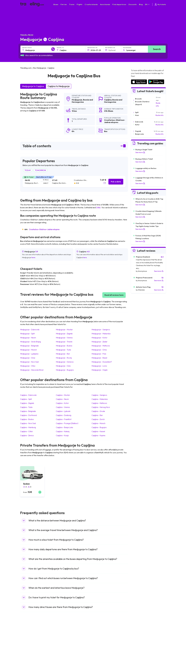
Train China (98, 637)
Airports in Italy (136, 644)
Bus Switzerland (64, 652)
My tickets (160, 4)
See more (140, 152)
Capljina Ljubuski (63, 411)
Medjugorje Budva (64, 345)
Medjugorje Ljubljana (29, 354)
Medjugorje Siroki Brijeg (30, 341)
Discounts (133, 4)
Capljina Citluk (26, 431)
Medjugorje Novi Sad (29, 362)
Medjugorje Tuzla (63, 350)
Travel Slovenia (27, 652)
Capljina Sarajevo (99, 395)
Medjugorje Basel (99, 358)
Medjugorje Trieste (64, 341)
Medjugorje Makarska (101, 333)
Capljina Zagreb (27, 403)
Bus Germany (63, 637)
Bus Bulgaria (62, 634)
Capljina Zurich (98, 419)
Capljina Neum (62, 399)
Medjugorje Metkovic (101, 345)
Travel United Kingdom (29, 632)
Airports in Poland (137, 652)
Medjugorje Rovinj (64, 358)
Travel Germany (27, 642)
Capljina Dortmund (28, 415)
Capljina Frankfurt (63, 419)
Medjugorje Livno (99, 366)
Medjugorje (77, 100)
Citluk (98, 207)
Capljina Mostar (63, 395)
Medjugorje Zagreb (64, 333)
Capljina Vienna (63, 407)
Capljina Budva (27, 419)
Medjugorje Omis (99, 350)
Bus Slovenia (62, 639)
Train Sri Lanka (99, 634)
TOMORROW (40, 170)
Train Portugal (99, 632)
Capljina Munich (98, 423)
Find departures (119, 4)
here (33, 257)
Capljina (108, 100)
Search (157, 49)
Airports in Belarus (138, 639)
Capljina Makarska (100, 399)
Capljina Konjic (62, 435)
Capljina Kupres (98, 435)
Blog (141, 4)
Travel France (26, 647)
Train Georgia (99, 639)
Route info (158, 104)
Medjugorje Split (27, 333)
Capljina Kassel (98, 431)
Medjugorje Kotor (99, 337)
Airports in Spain (137, 632)
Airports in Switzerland (139, 642)
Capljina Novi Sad (28, 423)
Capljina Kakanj (62, 431)
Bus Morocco (63, 632)
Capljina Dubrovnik (28, 395)
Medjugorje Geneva (64, 362)
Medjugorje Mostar (64, 329)
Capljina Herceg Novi (101, 407)
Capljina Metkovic (99, 403)
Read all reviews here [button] (114, 295)
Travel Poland (26, 649)
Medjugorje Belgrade (29, 345)
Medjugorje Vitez (27, 366)
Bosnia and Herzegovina (82, 101)
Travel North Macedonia (30, 634)
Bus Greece (62, 642)
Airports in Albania (137, 649)
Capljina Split (26, 399)
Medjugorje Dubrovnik (29, 329)
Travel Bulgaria (27, 637)
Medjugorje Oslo (63, 366)
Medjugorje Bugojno (65, 370)
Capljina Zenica (27, 435)
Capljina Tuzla (26, 407)
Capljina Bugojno (99, 427)
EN (147, 4)
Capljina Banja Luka (64, 427)
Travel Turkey (26, 644)
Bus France (62, 644)
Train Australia (99, 642)
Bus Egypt (61, 647)
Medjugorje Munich (28, 350)
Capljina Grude (98, 411)
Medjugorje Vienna (64, 337)
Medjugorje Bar (63, 354)
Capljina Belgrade (28, 411)
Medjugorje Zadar (99, 341)
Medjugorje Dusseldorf (102, 362)
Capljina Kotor (62, 403)
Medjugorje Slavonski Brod (31, 370)
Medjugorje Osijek (99, 370)
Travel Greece (26, 639)
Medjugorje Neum (28, 337)
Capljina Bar (97, 415)
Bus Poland (62, 649)
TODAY (27, 170)
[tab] (74, 181)
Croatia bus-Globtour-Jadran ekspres (44, 229)
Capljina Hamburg (28, 427)
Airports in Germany (138, 647)
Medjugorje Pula (99, 354)
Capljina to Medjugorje (59, 86)
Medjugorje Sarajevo (101, 329)
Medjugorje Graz (27, 358)
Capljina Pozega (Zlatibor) (67, 423)
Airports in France (137, 634)
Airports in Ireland (137, 637)
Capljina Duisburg (63, 415)
